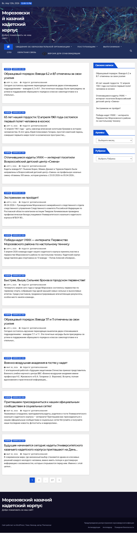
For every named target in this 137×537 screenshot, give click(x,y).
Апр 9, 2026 (11, 166)
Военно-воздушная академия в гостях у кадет (35, 363)
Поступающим (87, 47)
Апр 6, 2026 (11, 249)
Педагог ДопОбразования (33, 82)
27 (52, 480)
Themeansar (46, 525)
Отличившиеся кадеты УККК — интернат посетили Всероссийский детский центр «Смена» (113, 99)
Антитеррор (107, 527)
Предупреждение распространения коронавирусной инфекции (109, 523)
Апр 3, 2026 (11, 328)
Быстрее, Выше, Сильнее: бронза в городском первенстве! (44, 280)
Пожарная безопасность (124, 527)
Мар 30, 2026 (12, 367)
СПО (9, 52)
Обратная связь (26, 52)
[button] (131, 51)
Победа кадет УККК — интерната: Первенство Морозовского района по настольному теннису (113, 118)
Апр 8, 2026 (11, 202)
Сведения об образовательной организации (44, 47)
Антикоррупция (94, 527)
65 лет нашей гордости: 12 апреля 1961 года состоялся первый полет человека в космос (113, 86)
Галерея (7, 69)
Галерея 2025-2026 (18, 69)
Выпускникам (112, 47)
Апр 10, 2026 (12, 82)
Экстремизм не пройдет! (21, 197)
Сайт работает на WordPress (13, 525)
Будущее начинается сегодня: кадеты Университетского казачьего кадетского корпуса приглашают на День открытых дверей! (43, 449)
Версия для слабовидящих (61, 53)
